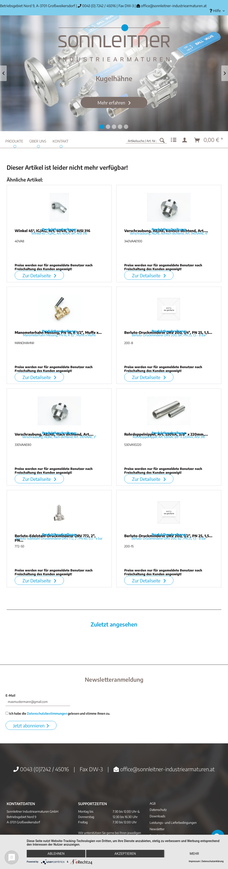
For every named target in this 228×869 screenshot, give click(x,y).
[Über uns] (37, 140)
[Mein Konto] (185, 140)
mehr (194, 854)
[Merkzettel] (174, 140)
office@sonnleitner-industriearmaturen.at (174, 6)
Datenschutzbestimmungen (47, 713)
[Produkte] (14, 140)
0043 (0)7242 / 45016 (41, 769)
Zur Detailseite (39, 275)
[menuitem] (217, 11)
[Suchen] (162, 140)
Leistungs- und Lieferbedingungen (173, 822)
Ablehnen (55, 854)
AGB (153, 803)
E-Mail (10, 695)
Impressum (194, 861)
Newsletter (157, 829)
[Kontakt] (60, 140)
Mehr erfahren (112, 102)
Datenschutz (158, 810)
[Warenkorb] (208, 140)
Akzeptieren (125, 854)
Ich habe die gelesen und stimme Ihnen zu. (58, 713)
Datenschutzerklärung (213, 861)
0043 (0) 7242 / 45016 (97, 6)
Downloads (157, 816)
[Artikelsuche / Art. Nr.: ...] (146, 140)
